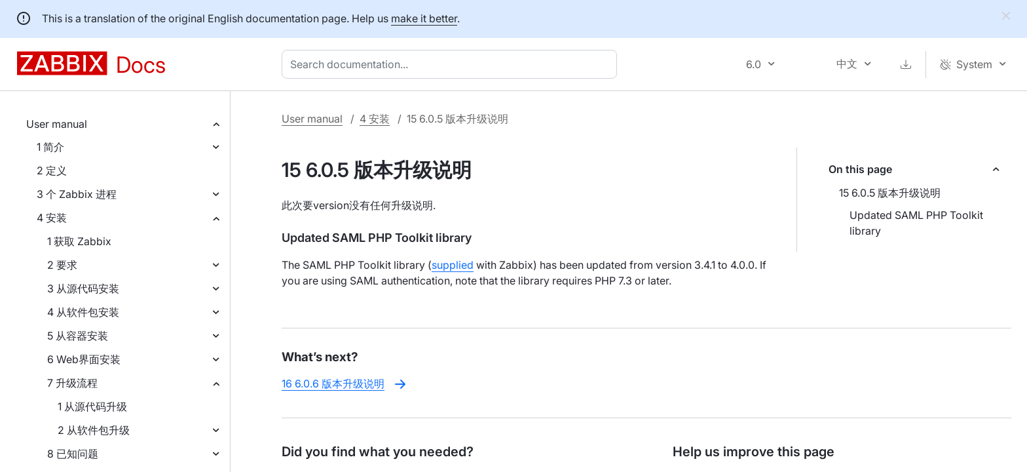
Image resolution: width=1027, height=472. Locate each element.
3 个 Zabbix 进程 (77, 194)
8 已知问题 (72, 453)
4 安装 (52, 217)
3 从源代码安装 (83, 288)
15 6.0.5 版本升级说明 (890, 192)
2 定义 (52, 170)
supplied (453, 264)
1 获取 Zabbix (79, 241)
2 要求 (62, 264)
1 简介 (50, 146)
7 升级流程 (72, 382)
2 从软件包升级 (94, 430)
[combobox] (452, 64)
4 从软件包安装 (83, 312)
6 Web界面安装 (84, 359)
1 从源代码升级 (92, 406)
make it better (424, 18)
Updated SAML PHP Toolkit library (916, 222)
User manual (56, 123)
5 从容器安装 (77, 335)
